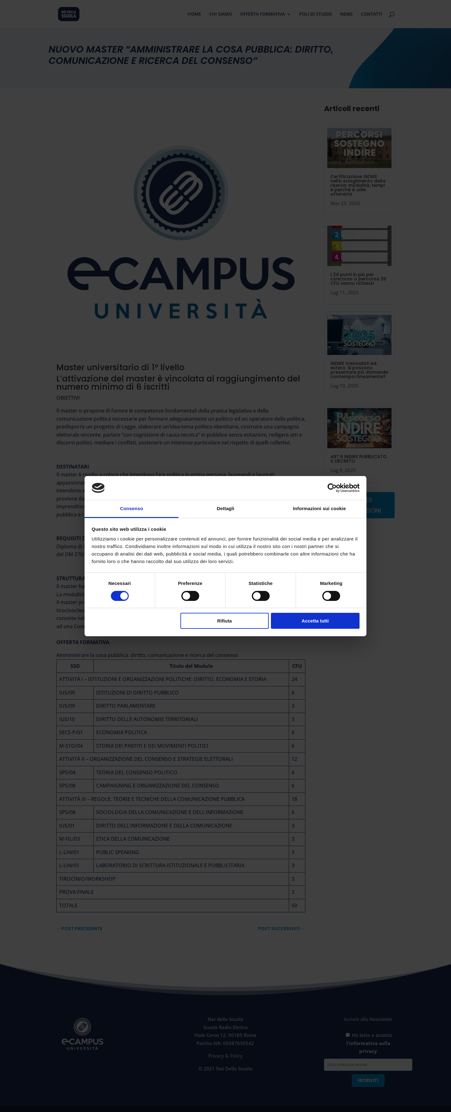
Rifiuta (224, 620)
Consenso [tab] (131, 508)
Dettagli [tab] (225, 508)
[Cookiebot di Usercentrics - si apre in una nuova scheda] (332, 488)
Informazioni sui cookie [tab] (319, 508)
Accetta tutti (315, 620)
